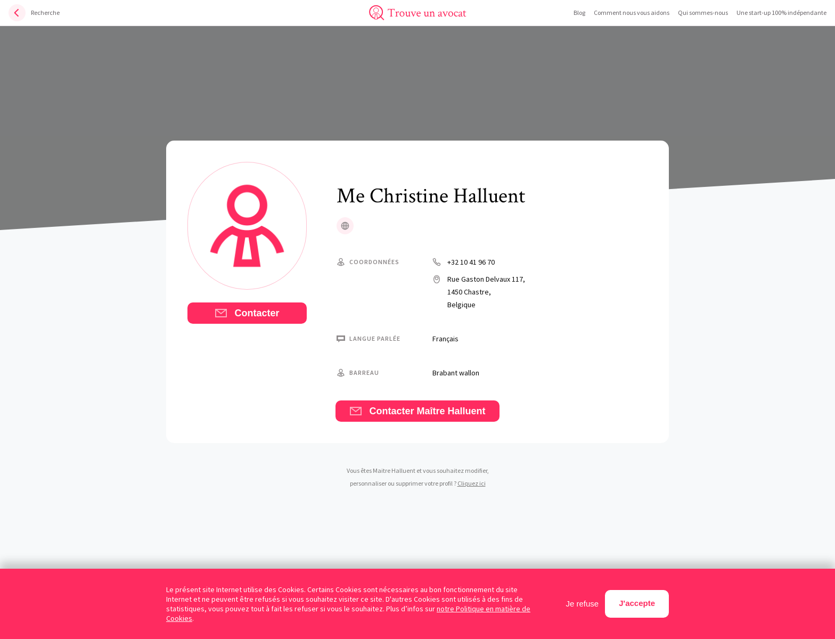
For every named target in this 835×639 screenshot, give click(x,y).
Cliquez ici (471, 483)
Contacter (247, 313)
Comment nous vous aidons (631, 13)
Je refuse (582, 603)
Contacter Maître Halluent (417, 411)
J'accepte (637, 603)
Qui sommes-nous (703, 13)
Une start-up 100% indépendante (781, 13)
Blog (579, 13)
